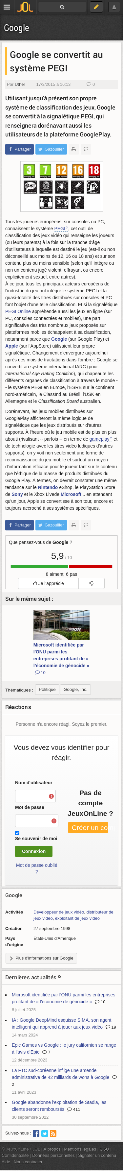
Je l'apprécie (48, 583)
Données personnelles (53, 1155)
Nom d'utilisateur (33, 782)
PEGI (59, 228)
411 (73, 1109)
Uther (20, 84)
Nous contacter (28, 1161)
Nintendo (48, 487)
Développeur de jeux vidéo (58, 912)
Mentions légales (80, 1149)
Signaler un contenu (97, 1155)
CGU (104, 1149)
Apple (11, 346)
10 (100, 1001)
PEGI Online (18, 311)
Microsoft (71, 494)
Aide (6, 1161)
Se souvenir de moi (36, 838)
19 (111, 1027)
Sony (17, 494)
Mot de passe (29, 807)
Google (16, 27)
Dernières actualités (30, 977)
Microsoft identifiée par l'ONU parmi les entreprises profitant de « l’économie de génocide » (61, 658)
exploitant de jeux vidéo (77, 918)
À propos (52, 1149)
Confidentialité (15, 1155)
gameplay (100, 439)
